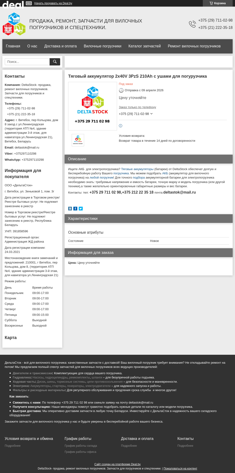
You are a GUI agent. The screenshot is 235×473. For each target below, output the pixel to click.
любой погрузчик (101, 177)
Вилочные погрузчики (102, 46)
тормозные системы (71, 381)
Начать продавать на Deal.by (53, 3)
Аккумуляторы (40, 386)
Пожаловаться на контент (180, 468)
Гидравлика (22, 377)
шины (51, 381)
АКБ (165, 173)
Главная (13, 46)
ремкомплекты (79, 377)
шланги (97, 377)
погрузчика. (122, 173)
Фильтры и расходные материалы (39, 390)
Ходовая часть (24, 381)
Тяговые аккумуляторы (137, 169)
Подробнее (12, 445)
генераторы (75, 386)
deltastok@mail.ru (27, 147)
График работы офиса (80, 452)
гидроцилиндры (56, 377)
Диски (41, 381)
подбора (139, 177)
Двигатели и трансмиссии (32, 373)
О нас (32, 46)
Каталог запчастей (144, 46)
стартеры (58, 386)
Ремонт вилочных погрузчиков (194, 46)
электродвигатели (98, 386)
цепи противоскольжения (105, 381)
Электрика (20, 386)
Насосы (38, 377)
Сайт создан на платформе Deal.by (117, 464)
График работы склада (81, 445)
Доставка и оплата (60, 46)
